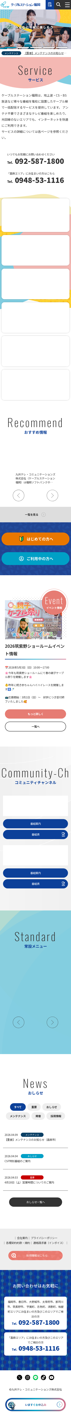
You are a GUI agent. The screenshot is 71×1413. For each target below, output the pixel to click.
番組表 (49, 834)
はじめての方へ (35, 539)
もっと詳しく (36, 714)
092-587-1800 (38, 161)
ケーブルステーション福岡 (20, 5)
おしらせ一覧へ (35, 1202)
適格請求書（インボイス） (49, 1243)
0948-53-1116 (38, 180)
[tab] (10, 47)
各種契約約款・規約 (18, 1243)
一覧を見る (31, 514)
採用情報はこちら (29, 1255)
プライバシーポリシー (44, 1238)
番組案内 (35, 824)
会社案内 (22, 1238)
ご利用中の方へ (35, 558)
